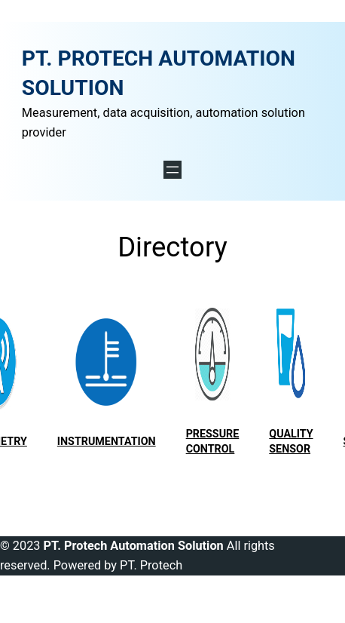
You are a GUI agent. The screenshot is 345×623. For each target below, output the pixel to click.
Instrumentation (106, 441)
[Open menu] (172, 170)
